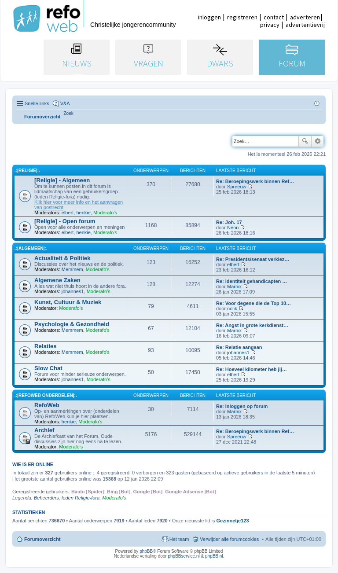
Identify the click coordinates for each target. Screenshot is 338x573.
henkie (83, 212)
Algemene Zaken (57, 280)
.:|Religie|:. (27, 170)
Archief (44, 430)
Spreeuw (236, 186)
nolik (232, 308)
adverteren (305, 17)
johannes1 (73, 291)
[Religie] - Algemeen (62, 180)
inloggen (209, 17)
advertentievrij (305, 25)
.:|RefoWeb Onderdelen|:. (46, 395)
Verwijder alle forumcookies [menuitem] (229, 539)
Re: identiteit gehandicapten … (251, 281)
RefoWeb (46, 405)
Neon (233, 227)
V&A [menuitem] (65, 103)
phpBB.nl (214, 556)
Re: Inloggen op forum (242, 406)
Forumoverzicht (42, 539)
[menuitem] (68, 113)
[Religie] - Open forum (64, 221)
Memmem (72, 269)
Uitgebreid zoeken (317, 141)
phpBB (146, 551)
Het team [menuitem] (179, 539)
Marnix (234, 286)
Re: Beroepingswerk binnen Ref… (255, 181)
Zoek (305, 141)
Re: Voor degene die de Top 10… (253, 303)
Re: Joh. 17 (229, 222)
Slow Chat (48, 368)
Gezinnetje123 (233, 520)
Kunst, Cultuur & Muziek (67, 302)
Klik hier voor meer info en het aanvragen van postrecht (78, 204)
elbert (68, 212)
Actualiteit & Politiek (62, 258)
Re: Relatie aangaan (239, 347)
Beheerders (46, 497)
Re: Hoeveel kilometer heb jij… (251, 369)
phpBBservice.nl (183, 556)
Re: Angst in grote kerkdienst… (252, 325)
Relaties (45, 346)
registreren (242, 17)
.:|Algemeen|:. (31, 248)
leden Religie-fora (80, 497)
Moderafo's (105, 212)
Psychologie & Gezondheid (71, 324)
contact (274, 17)
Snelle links (37, 103)
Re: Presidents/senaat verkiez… (252, 259)
